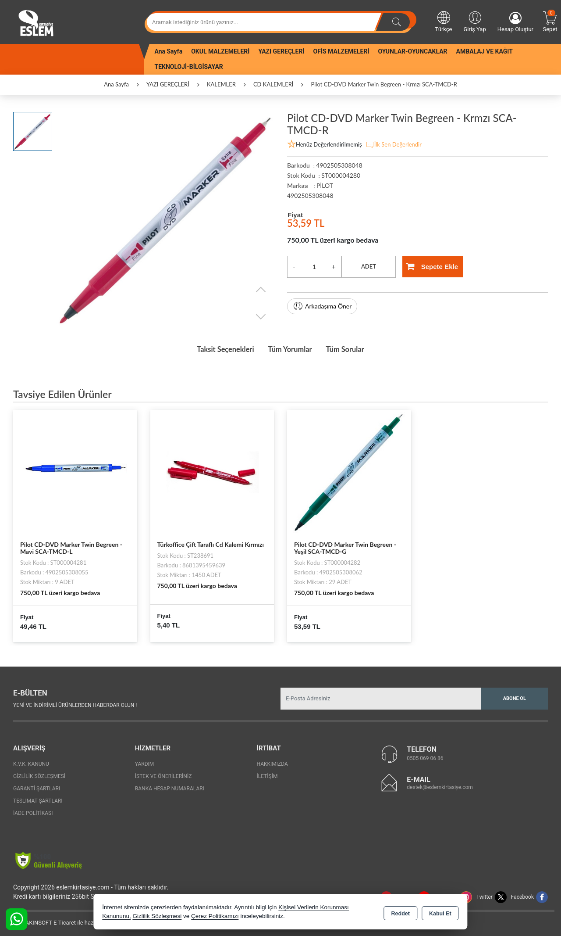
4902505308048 (310, 195)
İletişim (267, 774)
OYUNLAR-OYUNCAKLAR (412, 51)
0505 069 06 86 (425, 756)
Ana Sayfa (169, 51)
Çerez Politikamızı (215, 916)
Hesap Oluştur (515, 22)
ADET (368, 266)
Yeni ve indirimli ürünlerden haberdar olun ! (75, 703)
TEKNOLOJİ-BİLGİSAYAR (189, 66)
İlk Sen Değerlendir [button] (394, 144)
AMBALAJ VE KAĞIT (484, 51)
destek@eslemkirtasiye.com (440, 785)
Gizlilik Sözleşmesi (39, 774)
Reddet (400, 912)
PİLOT (324, 185)
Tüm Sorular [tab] (354, 348)
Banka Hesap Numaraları (169, 786)
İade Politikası (33, 811)
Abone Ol (514, 696)
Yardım (144, 762)
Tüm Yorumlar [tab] (291, 348)
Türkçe (443, 21)
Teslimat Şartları (38, 799)
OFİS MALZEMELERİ (341, 51)
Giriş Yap (474, 21)
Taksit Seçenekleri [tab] (217, 348)
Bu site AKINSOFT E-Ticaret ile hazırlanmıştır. (63, 920)
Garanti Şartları (36, 786)
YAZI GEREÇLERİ (281, 51)
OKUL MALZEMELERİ (220, 51)
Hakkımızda (272, 762)
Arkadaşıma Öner (322, 306)
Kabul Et (440, 912)
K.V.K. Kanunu (31, 762)
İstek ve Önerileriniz (163, 774)
